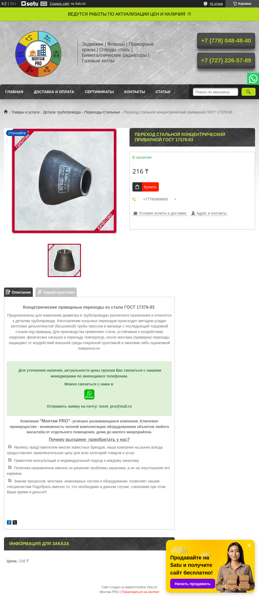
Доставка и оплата (54, 92)
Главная (14, 92)
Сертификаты (99, 92)
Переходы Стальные (102, 112)
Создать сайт (60, 4)
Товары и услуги (25, 112)
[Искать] (249, 92)
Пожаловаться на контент (140, 592)
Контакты (134, 92)
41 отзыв (216, 4)
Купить (150, 187)
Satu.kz (152, 587)
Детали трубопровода (62, 112)
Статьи (163, 92)
